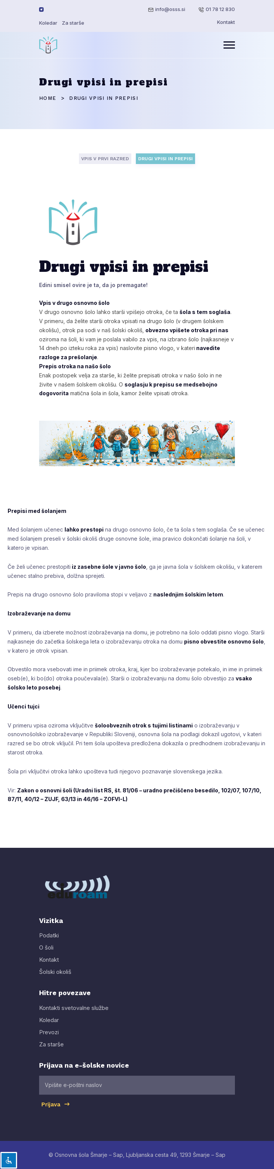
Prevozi (49, 1038)
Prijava (56, 1110)
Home (47, 98)
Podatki (49, 942)
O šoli (46, 954)
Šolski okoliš (55, 978)
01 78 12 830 (220, 9)
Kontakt (226, 22)
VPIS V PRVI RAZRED (105, 158)
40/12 (31, 799)
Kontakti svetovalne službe (74, 1014)
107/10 (251, 790)
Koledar (48, 23)
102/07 (230, 790)
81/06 (130, 790)
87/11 (14, 799)
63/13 (68, 799)
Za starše (73, 23)
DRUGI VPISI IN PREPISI (165, 158)
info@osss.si (170, 9)
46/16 (91, 799)
